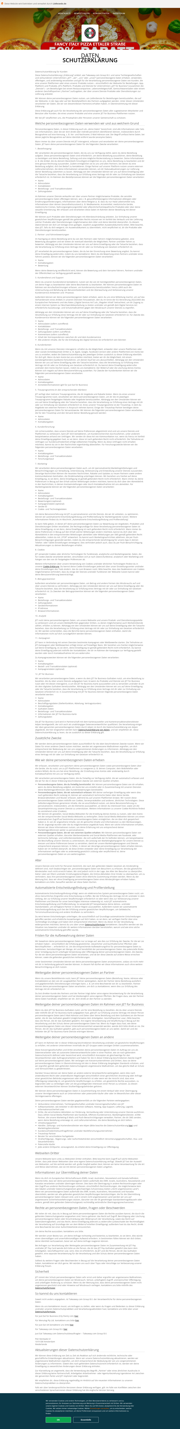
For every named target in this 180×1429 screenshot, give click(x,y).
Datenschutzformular (95, 924)
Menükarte (64, 13)
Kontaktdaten (101, 13)
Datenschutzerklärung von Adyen (94, 729)
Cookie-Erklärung (51, 566)
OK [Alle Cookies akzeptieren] (58, 1420)
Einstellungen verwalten (99, 1408)
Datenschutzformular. (45, 1311)
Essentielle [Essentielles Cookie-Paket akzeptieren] (86, 1420)
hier (130, 1125)
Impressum (119, 13)
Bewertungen (82, 13)
